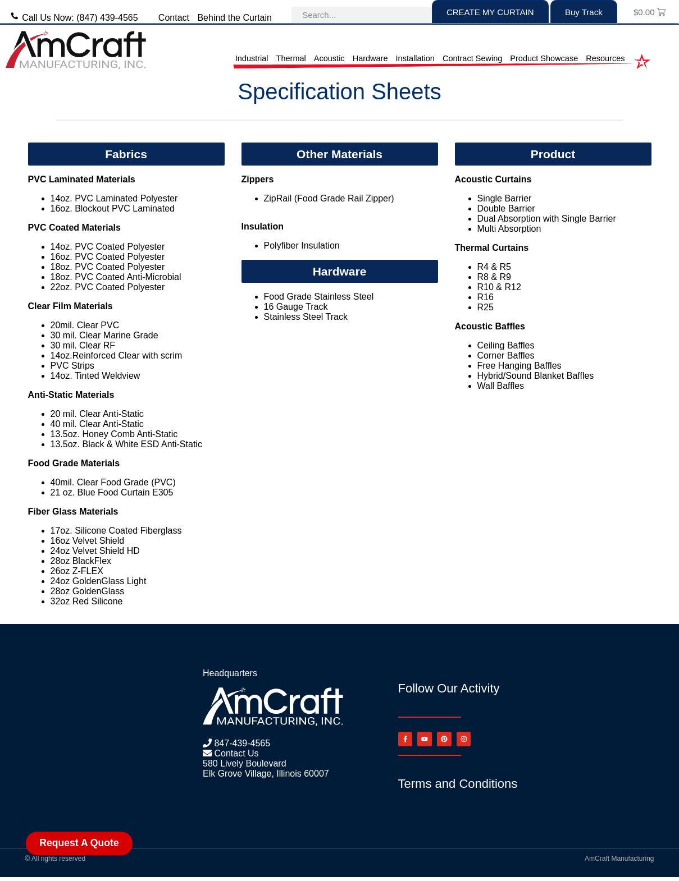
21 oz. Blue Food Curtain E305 (112, 492)
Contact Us (235, 753)
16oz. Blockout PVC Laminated (113, 208)
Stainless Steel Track (306, 317)
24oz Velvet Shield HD (97, 551)
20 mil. (65, 414)
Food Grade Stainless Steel (319, 296)
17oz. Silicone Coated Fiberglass (116, 530)
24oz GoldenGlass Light (99, 581)
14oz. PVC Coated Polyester (108, 246)
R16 (485, 297)
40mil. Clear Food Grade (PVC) (113, 482)
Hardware (370, 58)
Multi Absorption (509, 228)
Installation (415, 58)
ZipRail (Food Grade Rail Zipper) (329, 198)
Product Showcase (544, 58)
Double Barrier (506, 208)
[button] (126, 154)
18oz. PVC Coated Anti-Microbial (116, 277)
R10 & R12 (499, 287)
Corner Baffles (506, 355)
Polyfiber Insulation (302, 245)
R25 (485, 307)
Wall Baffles (501, 386)
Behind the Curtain (234, 17)
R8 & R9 (494, 277)
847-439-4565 (241, 743)
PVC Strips (72, 365)
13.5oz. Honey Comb (94, 434)
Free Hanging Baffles (519, 365)
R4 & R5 (494, 267)
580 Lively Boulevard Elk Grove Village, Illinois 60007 (266, 768)
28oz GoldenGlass (88, 591)
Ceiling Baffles (506, 345)
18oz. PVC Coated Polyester (108, 267)
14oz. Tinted (76, 375)
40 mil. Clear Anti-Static (97, 424)
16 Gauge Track (296, 306)
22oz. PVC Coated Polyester (108, 287)
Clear (90, 414)
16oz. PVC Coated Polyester (108, 256)
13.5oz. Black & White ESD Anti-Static (126, 444)
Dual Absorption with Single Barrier (546, 218)
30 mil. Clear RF (83, 345)
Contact (173, 17)
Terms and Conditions (458, 788)
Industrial (251, 58)
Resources (605, 58)
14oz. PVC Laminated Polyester (114, 198)
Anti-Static (122, 414)
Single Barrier (504, 198)
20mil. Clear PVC (85, 325)
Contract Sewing (472, 58)
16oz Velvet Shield (89, 540)
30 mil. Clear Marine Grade (104, 335)
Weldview (121, 375)
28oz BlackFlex (82, 561)
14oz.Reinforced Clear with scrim (117, 355)
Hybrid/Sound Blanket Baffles (535, 375)
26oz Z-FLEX (77, 571)
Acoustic (329, 58)
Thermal (291, 58)
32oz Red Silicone (87, 601)
